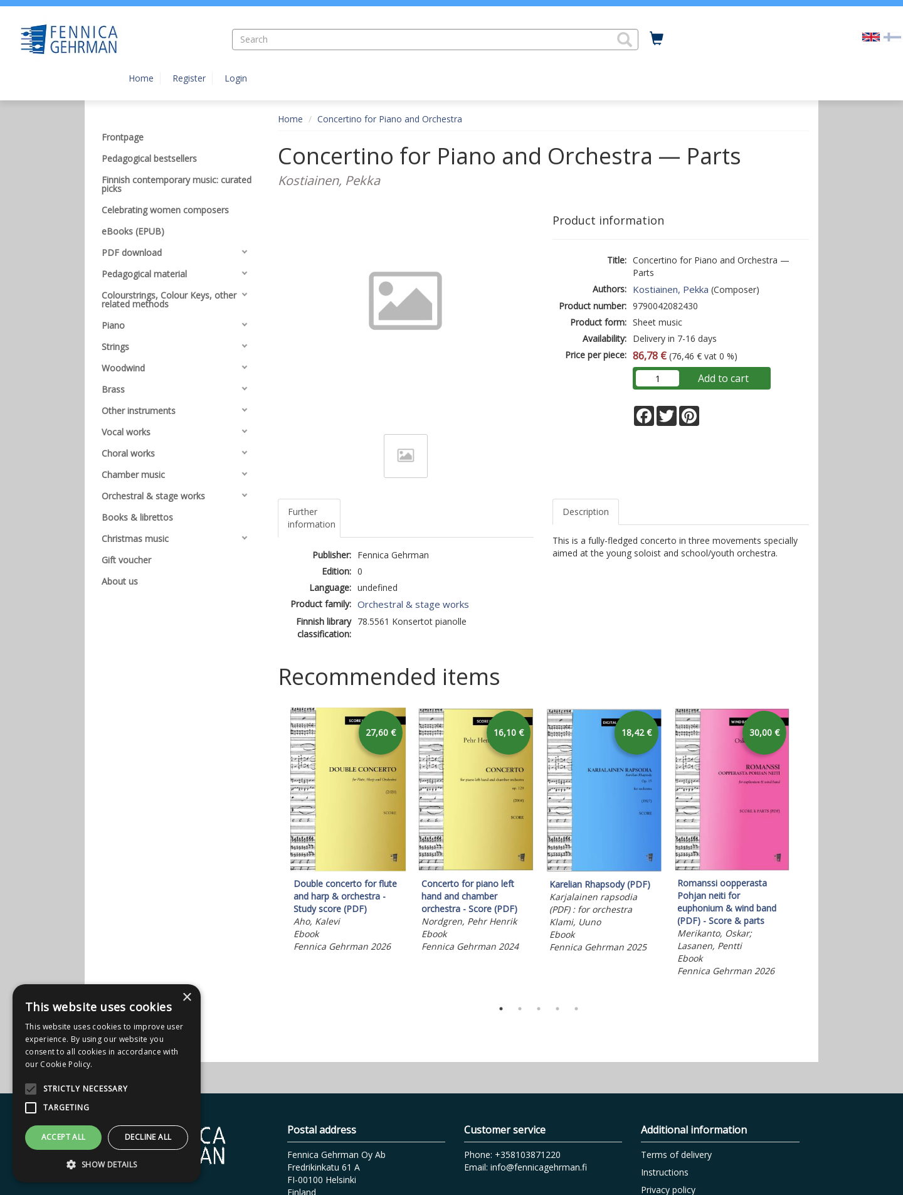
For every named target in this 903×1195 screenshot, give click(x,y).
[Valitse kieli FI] (892, 36)
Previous (274, 850)
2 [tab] (520, 1008)
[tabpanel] (348, 831)
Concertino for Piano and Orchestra (389, 119)
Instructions (665, 1172)
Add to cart (723, 378)
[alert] (107, 1083)
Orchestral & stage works (413, 604)
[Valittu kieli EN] (871, 36)
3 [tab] (538, 1008)
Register (189, 78)
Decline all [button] (148, 1137)
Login (235, 78)
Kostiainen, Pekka (671, 289)
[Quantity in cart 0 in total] (656, 39)
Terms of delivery (676, 1154)
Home (141, 78)
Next (802, 850)
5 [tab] (576, 1008)
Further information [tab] (311, 518)
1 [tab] (501, 1008)
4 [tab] (557, 1008)
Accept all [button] (63, 1137)
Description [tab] (585, 512)
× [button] (186, 997)
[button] (624, 39)
